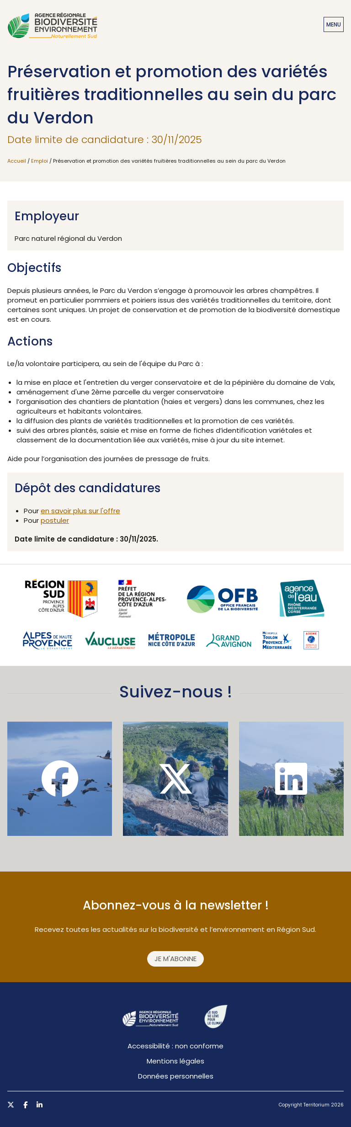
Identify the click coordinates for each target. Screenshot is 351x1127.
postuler (55, 520)
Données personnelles (175, 1076)
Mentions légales (175, 1061)
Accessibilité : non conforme (175, 1046)
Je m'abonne (175, 958)
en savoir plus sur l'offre (80, 511)
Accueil (16, 161)
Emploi (39, 161)
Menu (333, 24)
